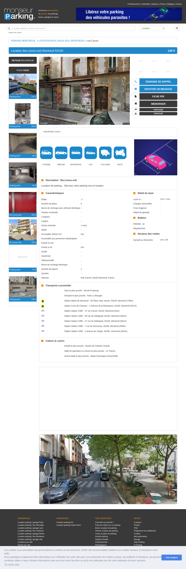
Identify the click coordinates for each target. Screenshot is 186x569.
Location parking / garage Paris (30, 522)
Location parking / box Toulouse (31, 531)
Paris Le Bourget (94, 295)
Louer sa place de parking (106, 534)
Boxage (137, 539)
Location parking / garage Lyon (30, 528)
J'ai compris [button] (172, 557)
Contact (137, 534)
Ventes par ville (24, 545)
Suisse (179, 4)
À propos (137, 522)
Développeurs (101, 545)
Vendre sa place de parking (106, 531)
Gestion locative (101, 539)
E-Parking (138, 545)
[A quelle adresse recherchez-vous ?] (71, 28)
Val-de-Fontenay (91, 290)
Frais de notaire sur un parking (107, 525)
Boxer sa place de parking (106, 528)
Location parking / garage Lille (30, 539)
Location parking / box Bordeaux (31, 536)
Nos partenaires (140, 536)
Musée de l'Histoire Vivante (97, 346)
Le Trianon (110, 351)
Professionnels (134, 4)
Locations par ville (25, 542)
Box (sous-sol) (15, 215)
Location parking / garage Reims (31, 534)
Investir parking (101, 536)
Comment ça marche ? (104, 522)
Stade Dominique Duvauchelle (104, 356)
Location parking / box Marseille (31, 525)
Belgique (171, 4)
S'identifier (145, 4)
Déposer (154, 4)
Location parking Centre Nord (68, 525)
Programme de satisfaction (145, 531)
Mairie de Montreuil (76, 301)
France (163, 4)
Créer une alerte (15, 32)
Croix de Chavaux (75, 306)
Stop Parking (139, 542)
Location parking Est (64, 522)
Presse (137, 525)
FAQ (136, 528)
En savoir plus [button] (12, 564)
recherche (23, 60)
